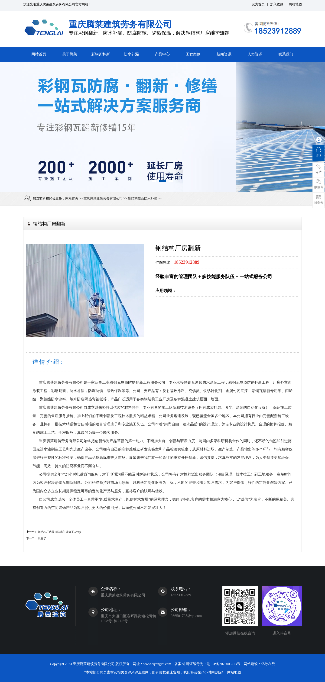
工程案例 (193, 54)
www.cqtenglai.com (157, 664)
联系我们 (285, 54)
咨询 (318, 152)
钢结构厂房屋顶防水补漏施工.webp (59, 532)
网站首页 (38, 54)
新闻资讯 (224, 54)
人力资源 (254, 54)
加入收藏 (276, 4)
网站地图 (295, 4)
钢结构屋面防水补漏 (142, 198)
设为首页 (258, 4)
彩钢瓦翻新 (100, 54)
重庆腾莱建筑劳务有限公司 (55, 4)
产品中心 (162, 54)
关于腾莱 (69, 54)
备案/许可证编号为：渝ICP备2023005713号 (207, 664)
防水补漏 (131, 54)
